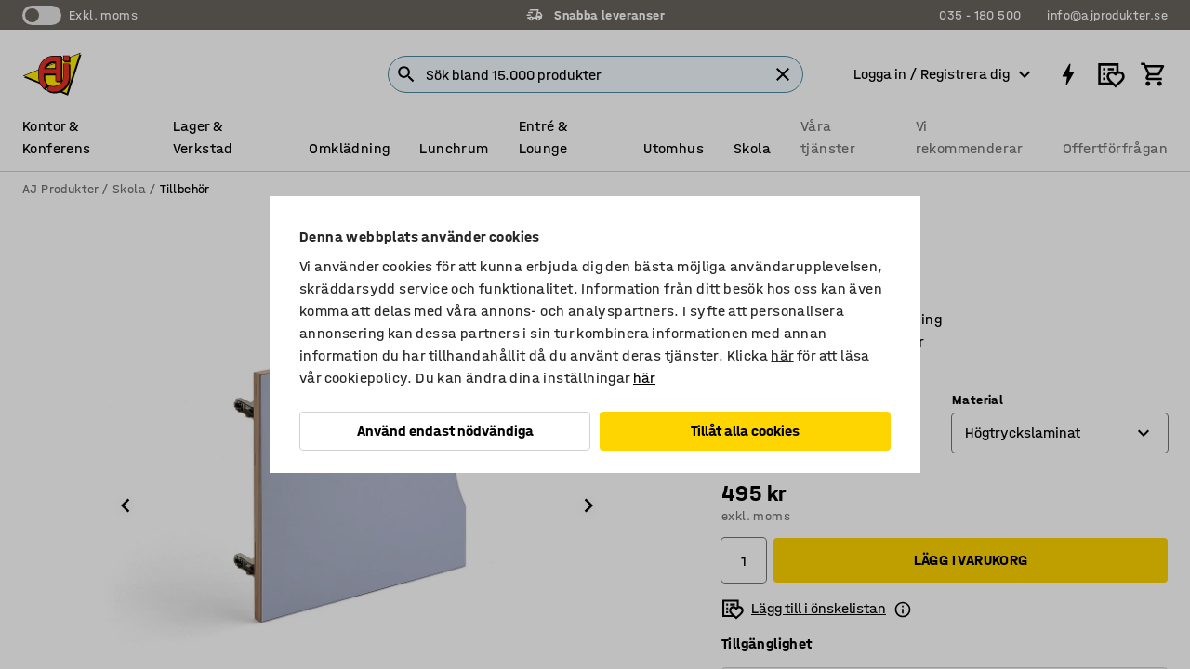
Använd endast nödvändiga (445, 430)
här (782, 355)
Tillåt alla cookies (745, 430)
